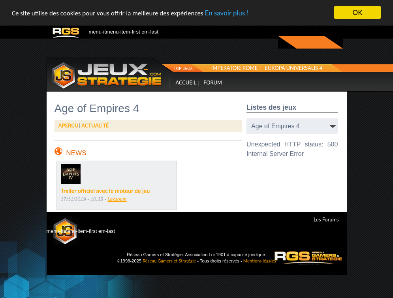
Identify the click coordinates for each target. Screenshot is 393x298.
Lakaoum (116, 199)
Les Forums (326, 219)
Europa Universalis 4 (293, 67)
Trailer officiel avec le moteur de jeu (105, 190)
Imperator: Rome (234, 67)
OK (358, 12)
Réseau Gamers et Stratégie (169, 260)
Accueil (186, 82)
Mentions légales (259, 260)
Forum (212, 82)
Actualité (95, 125)
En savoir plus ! (227, 12)
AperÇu (68, 125)
